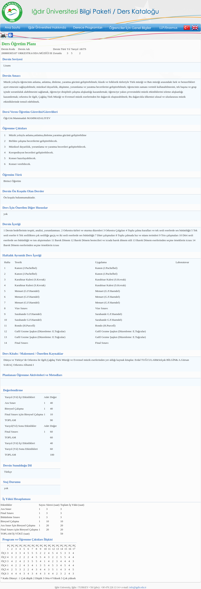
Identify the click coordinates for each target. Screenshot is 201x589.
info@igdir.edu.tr (137, 587)
